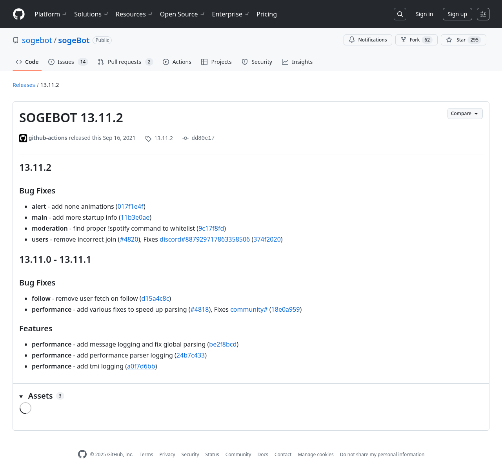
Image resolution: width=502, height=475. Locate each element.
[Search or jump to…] (400, 14)
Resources (135, 14)
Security (190, 454)
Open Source (183, 14)
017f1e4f (131, 206)
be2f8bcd (222, 344)
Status (212, 454)
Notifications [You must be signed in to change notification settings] (368, 39)
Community (238, 454)
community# (248, 309)
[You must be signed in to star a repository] (463, 39)
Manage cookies (315, 454)
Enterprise (231, 14)
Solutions (91, 14)
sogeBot (73, 40)
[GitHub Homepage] (82, 454)
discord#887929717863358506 (205, 239)
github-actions (48, 137)
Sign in (424, 14)
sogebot (37, 40)
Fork (416, 40)
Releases (24, 84)
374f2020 (267, 239)
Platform (51, 14)
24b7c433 (190, 355)
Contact (283, 454)
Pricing (266, 14)
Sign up (457, 14)
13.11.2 (49, 84)
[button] (251, 396)
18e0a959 (285, 309)
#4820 (129, 239)
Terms (146, 454)
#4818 (200, 309)
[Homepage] (19, 14)
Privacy (167, 454)
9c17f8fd (211, 228)
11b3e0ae (135, 217)
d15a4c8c (155, 298)
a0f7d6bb (141, 366)
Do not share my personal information (382, 454)
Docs (262, 454)
